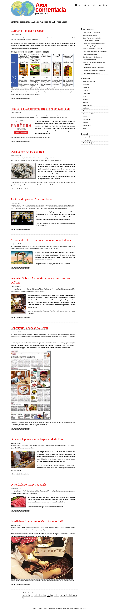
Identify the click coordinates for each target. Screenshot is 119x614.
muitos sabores (30, 448)
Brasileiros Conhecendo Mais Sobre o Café (37, 521)
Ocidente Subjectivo (89, 143)
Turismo (85, 111)
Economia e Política (89, 114)
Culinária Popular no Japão (27, 30)
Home (78, 5)
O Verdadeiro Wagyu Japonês (29, 484)
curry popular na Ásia (55, 37)
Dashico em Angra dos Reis (27, 151)
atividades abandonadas (56, 158)
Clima (85, 96)
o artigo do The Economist (51, 248)
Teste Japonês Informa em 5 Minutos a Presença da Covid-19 (95, 53)
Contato (103, 5)
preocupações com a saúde (18, 39)
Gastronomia (41, 37)
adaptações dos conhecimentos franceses (62, 334)
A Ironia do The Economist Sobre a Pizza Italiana (41, 240)
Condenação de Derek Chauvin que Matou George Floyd (94, 45)
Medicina (86, 108)
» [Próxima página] (70, 595)
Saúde (85, 128)
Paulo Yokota (17, 37)
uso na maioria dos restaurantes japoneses (55, 208)
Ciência (85, 102)
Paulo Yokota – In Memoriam (92, 32)
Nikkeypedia (87, 140)
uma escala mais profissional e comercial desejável (53, 117)
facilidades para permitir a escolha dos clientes (61, 205)
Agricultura (86, 93)
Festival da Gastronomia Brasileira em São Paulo (41, 108)
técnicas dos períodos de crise (39, 160)
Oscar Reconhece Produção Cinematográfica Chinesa (92, 39)
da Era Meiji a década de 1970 (65, 288)
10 (35, 595)
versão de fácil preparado (32, 39)
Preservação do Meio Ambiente (93, 49)
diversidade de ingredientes (55, 115)
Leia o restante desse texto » (20, 98)
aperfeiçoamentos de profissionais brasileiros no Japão (25, 336)
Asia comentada (50, 7)
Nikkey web (86, 137)
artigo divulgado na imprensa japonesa (63, 491)
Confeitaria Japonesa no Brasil (29, 328)
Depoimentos (87, 120)
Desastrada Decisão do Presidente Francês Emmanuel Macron (94, 72)
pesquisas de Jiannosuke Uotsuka (20, 291)
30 (61, 595)
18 (52, 595)
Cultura (29, 288)
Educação (86, 87)
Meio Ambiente (87, 105)
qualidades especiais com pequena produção (34, 530)
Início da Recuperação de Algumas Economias (94, 64)
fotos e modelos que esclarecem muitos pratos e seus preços (27, 208)
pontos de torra (17, 530)
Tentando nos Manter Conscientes (93, 67)
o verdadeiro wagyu (32, 493)
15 (41, 595)
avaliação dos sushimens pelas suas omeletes (61, 445)
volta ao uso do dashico (54, 160)
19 (55, 595)
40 (64, 595)
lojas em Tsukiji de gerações (18, 448)
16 (45, 595)
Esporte (85, 90)
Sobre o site (90, 5)
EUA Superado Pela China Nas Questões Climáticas (92, 58)
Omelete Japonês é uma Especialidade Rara (37, 439)
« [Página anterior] (29, 595)
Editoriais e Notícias (31, 37)
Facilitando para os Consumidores (31, 199)
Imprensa (86, 84)
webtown (85, 122)
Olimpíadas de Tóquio (90, 35)
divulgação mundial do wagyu (18, 493)
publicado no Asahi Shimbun (37, 291)
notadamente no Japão (68, 37)
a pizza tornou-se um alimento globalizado (61, 246)
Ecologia (85, 99)
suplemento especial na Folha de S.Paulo (28, 117)
